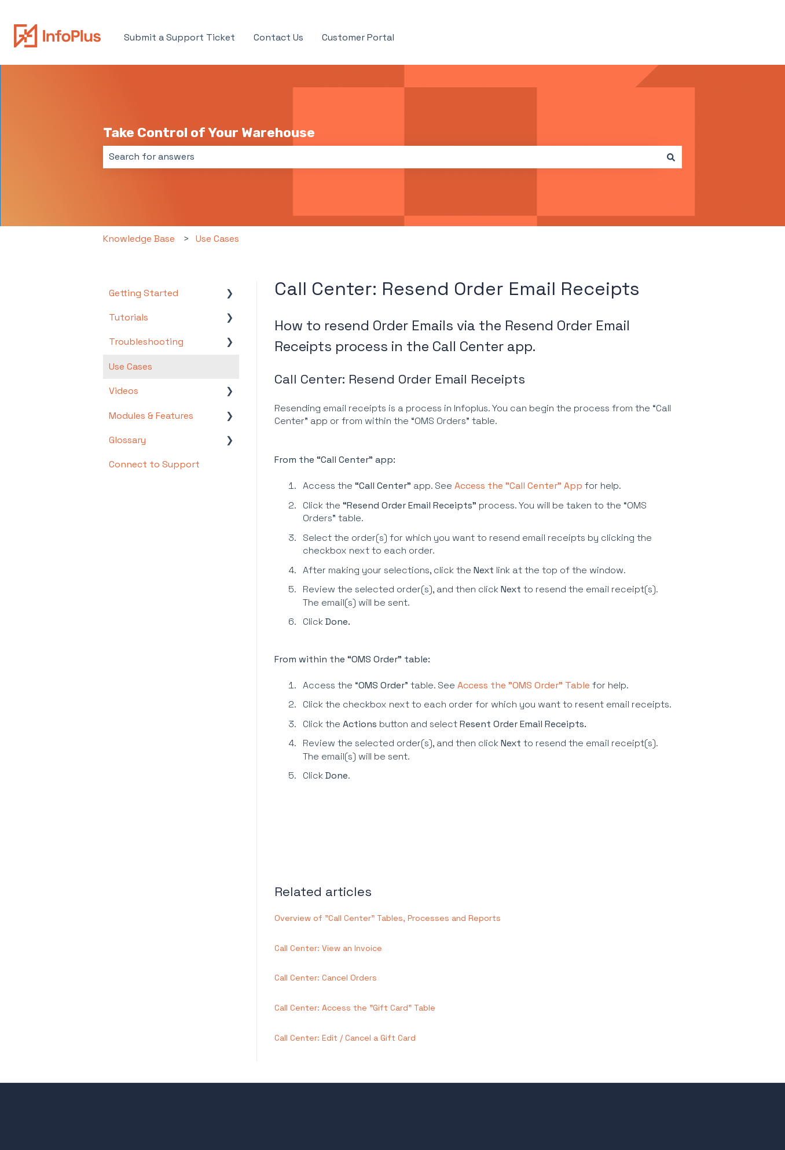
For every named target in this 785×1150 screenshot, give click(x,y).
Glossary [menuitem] (127, 440)
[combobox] (381, 157)
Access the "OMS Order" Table (523, 685)
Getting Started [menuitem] (143, 293)
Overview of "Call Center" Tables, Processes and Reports (387, 918)
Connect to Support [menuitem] (154, 464)
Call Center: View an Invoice (328, 948)
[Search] (671, 157)
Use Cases (217, 239)
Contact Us (278, 37)
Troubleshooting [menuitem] (146, 342)
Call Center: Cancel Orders (325, 977)
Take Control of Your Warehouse (209, 132)
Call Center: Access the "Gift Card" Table (354, 1007)
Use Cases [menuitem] (130, 366)
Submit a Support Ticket (179, 37)
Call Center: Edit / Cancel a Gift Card (345, 1038)
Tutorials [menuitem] (128, 317)
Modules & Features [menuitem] (151, 416)
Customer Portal (358, 37)
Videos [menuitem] (123, 391)
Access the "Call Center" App (518, 486)
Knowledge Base (139, 239)
